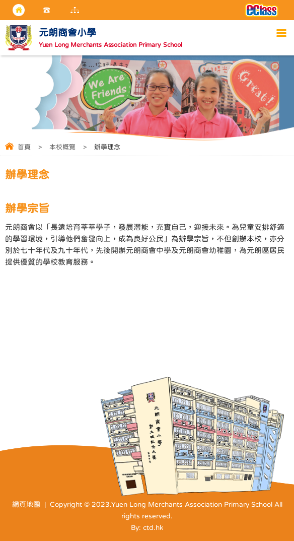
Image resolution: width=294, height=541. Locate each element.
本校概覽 (62, 147)
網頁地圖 (26, 504)
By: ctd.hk (147, 527)
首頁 (24, 147)
